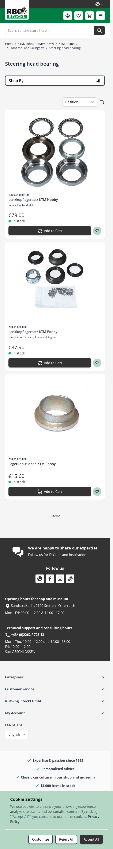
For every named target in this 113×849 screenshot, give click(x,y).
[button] (55, 677)
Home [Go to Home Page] (9, 44)
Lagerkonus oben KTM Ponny (32, 464)
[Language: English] (99, 4)
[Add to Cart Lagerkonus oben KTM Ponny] (49, 491)
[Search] (99, 30)
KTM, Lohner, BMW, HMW (36, 44)
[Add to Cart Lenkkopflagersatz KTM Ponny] (49, 362)
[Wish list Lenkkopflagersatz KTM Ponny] (97, 363)
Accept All (91, 839)
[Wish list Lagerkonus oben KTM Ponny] (97, 491)
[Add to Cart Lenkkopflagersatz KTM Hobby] (49, 230)
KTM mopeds (68, 44)
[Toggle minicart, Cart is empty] (89, 15)
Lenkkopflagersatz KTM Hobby (33, 200)
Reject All (66, 839)
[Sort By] (80, 102)
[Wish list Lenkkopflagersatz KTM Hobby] (97, 231)
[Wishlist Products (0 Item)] (78, 15)
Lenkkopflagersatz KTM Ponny (32, 332)
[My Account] (67, 15)
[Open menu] (100, 15)
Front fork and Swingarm (27, 48)
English (14, 734)
